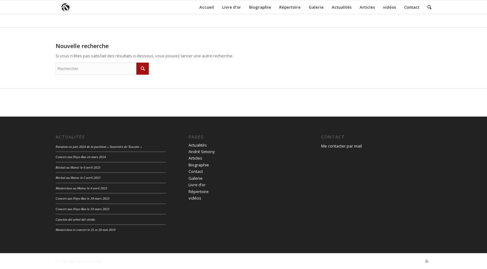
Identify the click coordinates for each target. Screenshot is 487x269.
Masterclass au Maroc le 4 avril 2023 (81, 188)
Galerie (316, 7)
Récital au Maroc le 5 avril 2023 (78, 177)
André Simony (202, 151)
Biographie (260, 7)
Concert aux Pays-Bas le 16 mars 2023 (82, 209)
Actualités (342, 7)
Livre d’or (231, 7)
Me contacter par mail (341, 146)
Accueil (206, 7)
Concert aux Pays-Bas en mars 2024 (81, 157)
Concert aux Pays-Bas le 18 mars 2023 (82, 198)
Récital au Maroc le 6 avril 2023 (78, 167)
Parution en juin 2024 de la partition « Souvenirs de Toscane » (99, 146)
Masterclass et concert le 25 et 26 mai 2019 (86, 230)
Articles (367, 7)
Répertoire (290, 7)
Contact (411, 7)
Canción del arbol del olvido (75, 219)
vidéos (389, 7)
